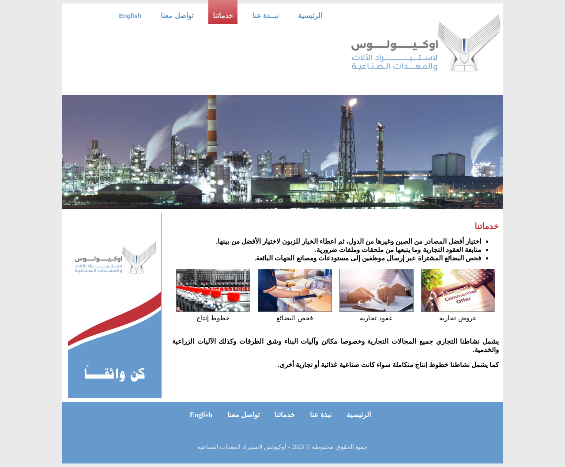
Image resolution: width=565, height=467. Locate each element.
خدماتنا (223, 15)
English (130, 15)
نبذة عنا (319, 415)
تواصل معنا (177, 15)
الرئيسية (310, 15)
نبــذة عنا (265, 15)
